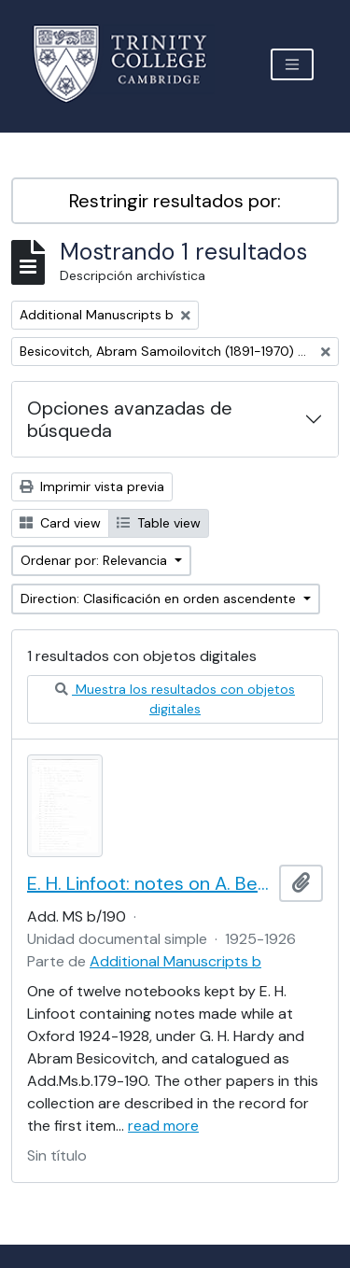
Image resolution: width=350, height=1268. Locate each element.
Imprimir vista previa (92, 486)
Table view (159, 522)
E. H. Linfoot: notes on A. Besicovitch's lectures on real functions (149, 883)
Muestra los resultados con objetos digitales (175, 699)
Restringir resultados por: (175, 201)
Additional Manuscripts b (175, 961)
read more (163, 1125)
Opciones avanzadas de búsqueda (129, 419)
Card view (60, 522)
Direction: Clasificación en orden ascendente (160, 598)
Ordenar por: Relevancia (96, 560)
